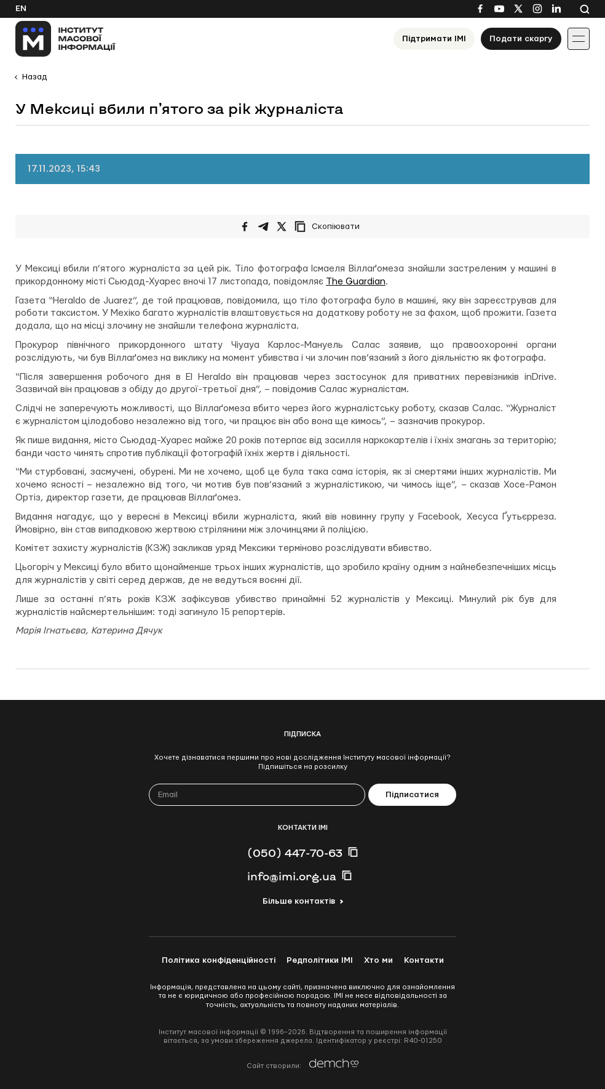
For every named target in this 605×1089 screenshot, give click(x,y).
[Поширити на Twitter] (281, 226)
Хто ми (378, 960)
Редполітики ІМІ (320, 960)
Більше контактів (299, 901)
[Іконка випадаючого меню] (578, 39)
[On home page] (65, 39)
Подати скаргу (521, 38)
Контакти (424, 960)
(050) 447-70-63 (294, 852)
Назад (34, 77)
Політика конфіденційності (218, 960)
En (20, 8)
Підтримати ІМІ (434, 38)
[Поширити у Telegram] (263, 226)
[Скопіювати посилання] (330, 226)
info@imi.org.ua (291, 876)
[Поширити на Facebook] (244, 226)
